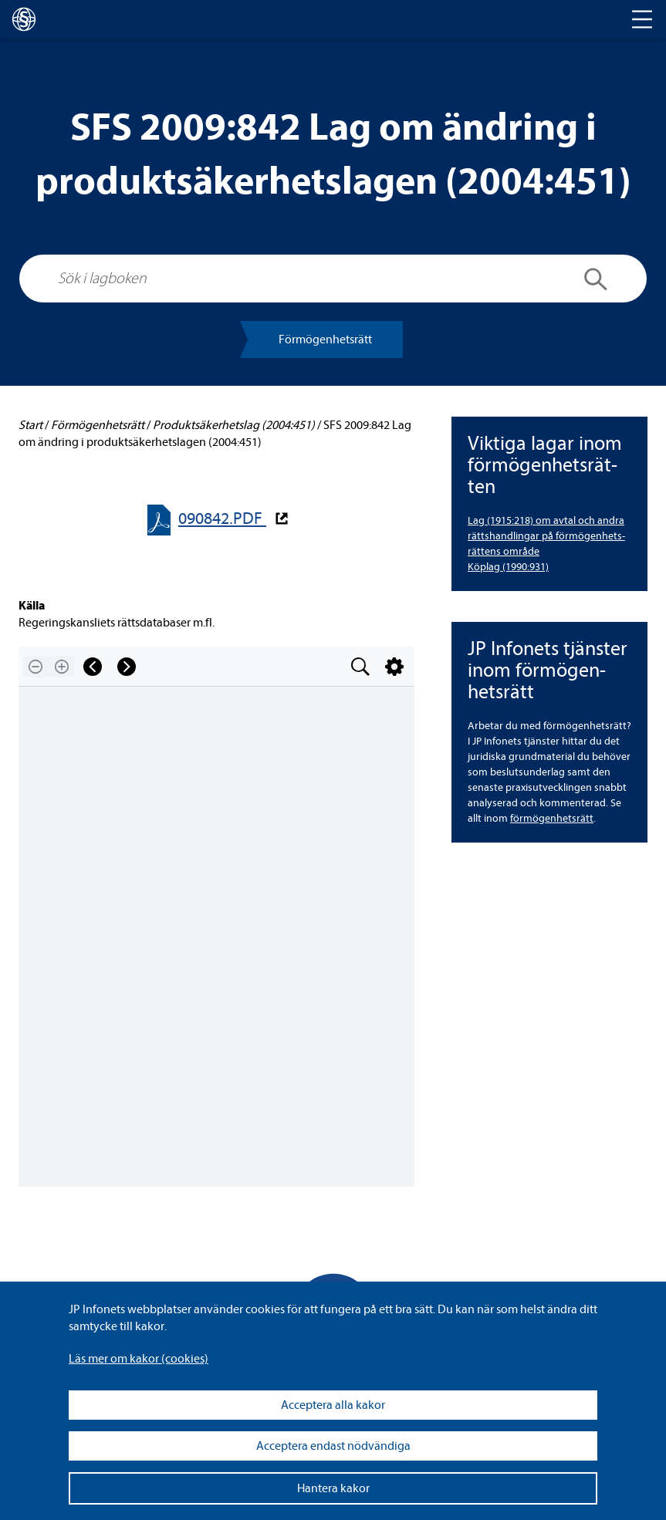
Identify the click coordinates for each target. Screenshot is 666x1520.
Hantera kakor (333, 1488)
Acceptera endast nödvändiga (333, 1446)
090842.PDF (222, 519)
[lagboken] (24, 19)
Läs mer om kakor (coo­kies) (138, 1359)
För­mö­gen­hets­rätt (325, 339)
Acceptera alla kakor (333, 1405)
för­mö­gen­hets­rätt (551, 818)
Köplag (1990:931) (508, 566)
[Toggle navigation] (642, 19)
